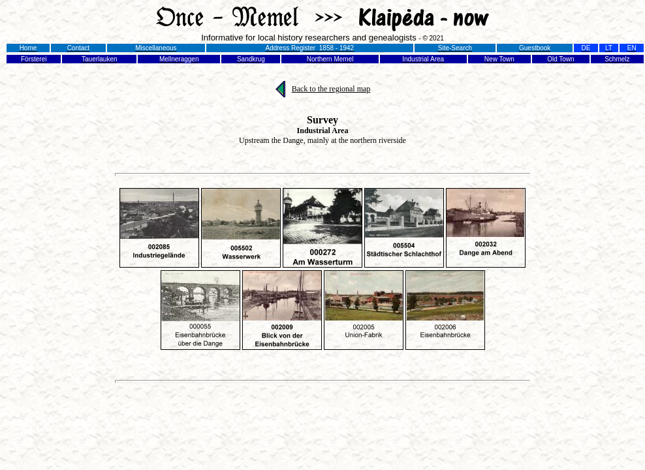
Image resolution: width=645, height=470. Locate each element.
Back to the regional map (331, 88)
